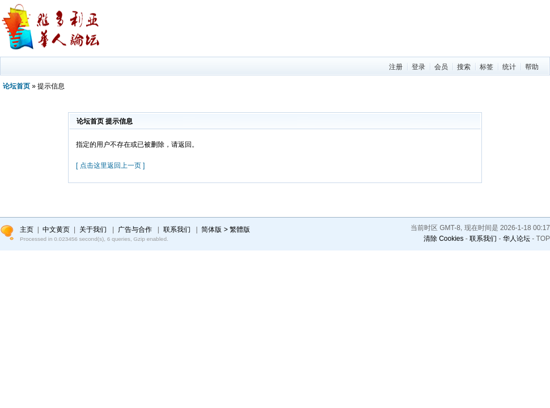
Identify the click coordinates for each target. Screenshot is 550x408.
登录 (418, 67)
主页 (26, 229)
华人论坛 (516, 239)
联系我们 (483, 239)
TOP (543, 239)
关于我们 (93, 229)
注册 (396, 67)
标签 (486, 67)
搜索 (464, 67)
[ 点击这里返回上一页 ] (110, 165)
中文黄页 (56, 229)
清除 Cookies (444, 239)
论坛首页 (16, 86)
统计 (509, 67)
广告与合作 (135, 229)
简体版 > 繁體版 (225, 229)
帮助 (532, 67)
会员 (441, 67)
